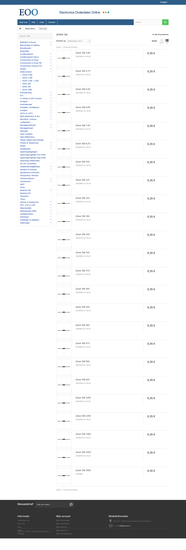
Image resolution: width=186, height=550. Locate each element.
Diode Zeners (26, 72)
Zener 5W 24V (83, 252)
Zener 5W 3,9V (83, 53)
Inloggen (163, 2)
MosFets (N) (25, 190)
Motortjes (24, 131)
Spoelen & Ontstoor (28, 169)
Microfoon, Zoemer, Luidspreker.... (28, 120)
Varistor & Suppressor (29, 202)
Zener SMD (27, 89)
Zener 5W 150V (83, 452)
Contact (51, 22)
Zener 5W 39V (83, 325)
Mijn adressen (61, 527)
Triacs (22, 199)
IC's (21, 95)
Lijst (167, 41)
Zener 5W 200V (83, 470)
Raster (162, 41)
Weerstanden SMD (28, 211)
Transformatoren (27, 178)
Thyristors (24, 196)
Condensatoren (26, 54)
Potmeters (24, 217)
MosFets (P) (25, 193)
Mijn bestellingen (63, 520)
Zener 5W (26, 86)
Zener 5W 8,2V (83, 143)
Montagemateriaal (28, 125)
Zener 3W (26, 84)
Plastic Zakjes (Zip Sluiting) (31, 140)
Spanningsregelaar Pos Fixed (32, 155)
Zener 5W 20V (83, 234)
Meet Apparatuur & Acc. (30, 116)
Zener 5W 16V (83, 216)
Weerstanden (26, 208)
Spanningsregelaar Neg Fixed (33, 158)
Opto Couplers (26, 134)
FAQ (33, 22)
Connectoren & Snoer (29, 60)
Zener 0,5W (27, 75)
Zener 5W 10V (83, 162)
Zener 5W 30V (83, 289)
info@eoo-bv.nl (124, 526)
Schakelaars (25, 149)
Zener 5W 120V (83, 416)
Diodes (23, 69)
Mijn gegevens (62, 530)
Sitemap (20, 534)
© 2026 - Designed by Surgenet (37, 543)
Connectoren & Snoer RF (31, 63)
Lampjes (23, 110)
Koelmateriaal (26, 104)
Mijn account (63, 516)
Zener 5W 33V (83, 307)
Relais (22, 146)
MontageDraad (26, 128)
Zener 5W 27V (83, 270)
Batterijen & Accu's (28, 42)
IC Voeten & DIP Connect (31, 98)
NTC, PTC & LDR (27, 205)
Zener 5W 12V (83, 180)
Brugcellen (24, 51)
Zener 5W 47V (83, 343)
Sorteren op (61, 41)
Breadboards (25, 48)
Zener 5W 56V (83, 361)
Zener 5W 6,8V (83, 107)
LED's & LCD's (26, 113)
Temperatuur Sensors (29, 175)
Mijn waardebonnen (64, 534)
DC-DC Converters (28, 163)
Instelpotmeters (26, 214)
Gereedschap (26, 92)
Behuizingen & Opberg (30, 45)
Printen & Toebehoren (29, 143)
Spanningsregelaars (28, 152)
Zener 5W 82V (83, 379)
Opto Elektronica (27, 137)
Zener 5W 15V (83, 198)
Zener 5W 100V (83, 398)
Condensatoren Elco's (29, 57)
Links (41, 22)
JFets (22, 187)
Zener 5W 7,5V (83, 125)
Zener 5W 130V (83, 434)
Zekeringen (25, 223)
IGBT (22, 184)
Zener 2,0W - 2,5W (30, 81)
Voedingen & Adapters (29, 220)
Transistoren (25, 181)
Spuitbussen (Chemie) (29, 172)
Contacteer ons (23, 520)
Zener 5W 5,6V (83, 89)
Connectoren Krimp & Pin (31, 66)
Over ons (23, 22)
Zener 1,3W (27, 78)
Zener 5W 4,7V (83, 71)
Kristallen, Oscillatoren (29, 107)
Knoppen (24, 101)
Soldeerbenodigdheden (30, 166)
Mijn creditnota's (62, 524)
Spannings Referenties (30, 161)
